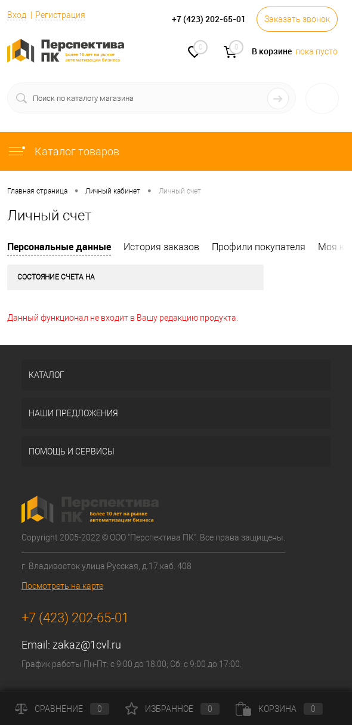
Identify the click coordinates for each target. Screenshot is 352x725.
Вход (16, 15)
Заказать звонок (297, 19)
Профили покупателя (258, 247)
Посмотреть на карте (62, 586)
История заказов (161, 247)
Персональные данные (59, 246)
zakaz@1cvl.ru (87, 644)
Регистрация (60, 15)
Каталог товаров (63, 151)
